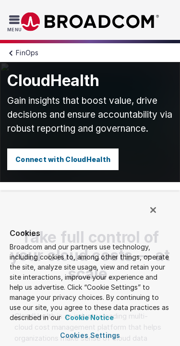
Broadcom (90, 21)
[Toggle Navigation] (15, 23)
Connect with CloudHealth (62, 159)
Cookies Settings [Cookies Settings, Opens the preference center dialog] (90, 335)
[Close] (159, 214)
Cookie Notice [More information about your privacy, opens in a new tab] (88, 317)
